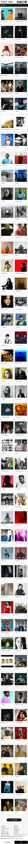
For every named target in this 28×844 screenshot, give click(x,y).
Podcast (3, 830)
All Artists (14, 819)
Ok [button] (21, 842)
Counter (16, 827)
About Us (3, 827)
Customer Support (5, 829)
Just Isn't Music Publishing (20, 835)
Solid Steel (16, 832)
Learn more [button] (18, 838)
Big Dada (16, 826)
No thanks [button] (7, 842)
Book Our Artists (4, 833)
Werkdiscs (16, 830)
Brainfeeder (16, 829)
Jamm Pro (16, 833)
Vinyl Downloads (4, 832)
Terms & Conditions (5, 835)
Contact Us (3, 826)
